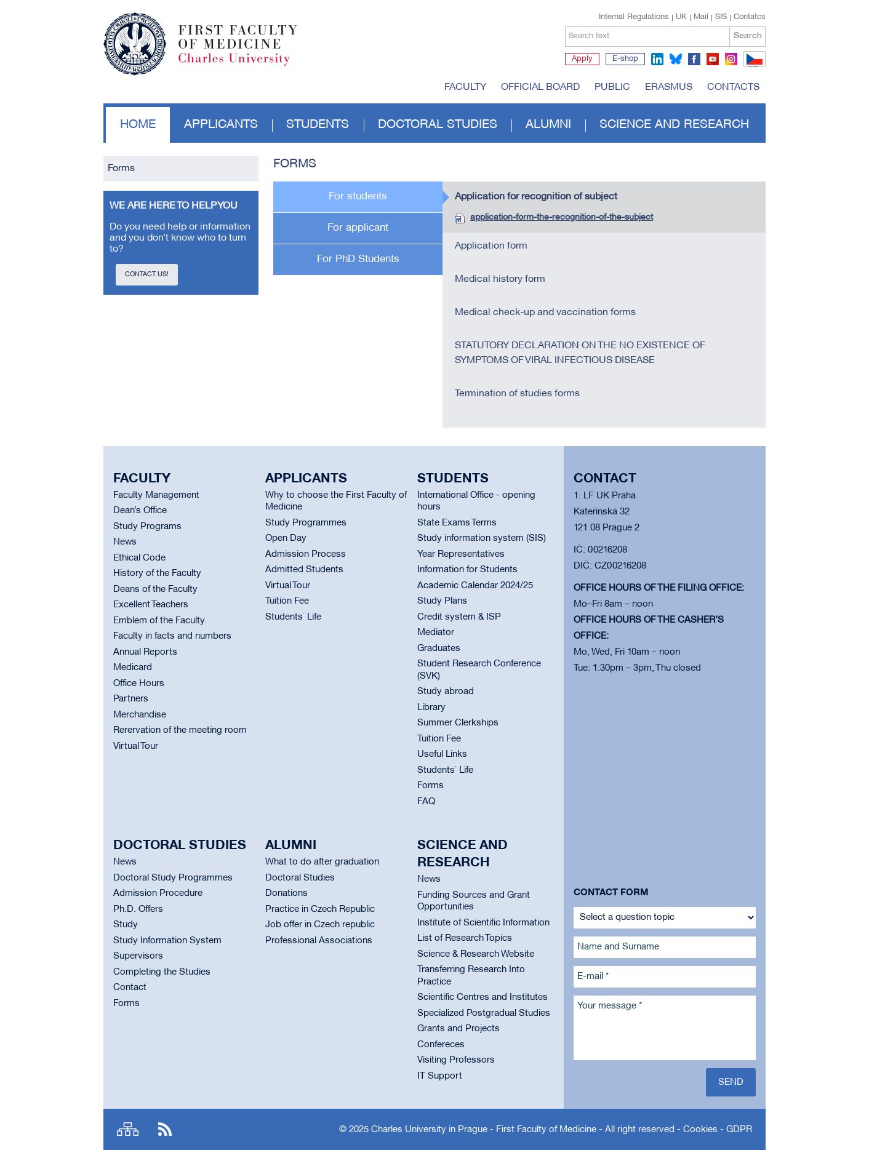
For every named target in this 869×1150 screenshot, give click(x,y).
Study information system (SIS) (481, 538)
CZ (752, 66)
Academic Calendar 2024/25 (475, 585)
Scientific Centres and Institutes (482, 997)
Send (730, 1082)
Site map (127, 1129)
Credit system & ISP (459, 617)
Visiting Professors (456, 1060)
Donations (286, 893)
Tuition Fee (287, 601)
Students (317, 124)
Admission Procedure (157, 893)
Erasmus (668, 87)
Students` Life (293, 617)
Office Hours (138, 683)
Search (748, 36)
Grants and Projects (458, 1028)
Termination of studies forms (517, 393)
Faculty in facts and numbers (172, 636)
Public (612, 87)
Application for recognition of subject (536, 197)
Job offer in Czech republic (320, 924)
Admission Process (305, 554)
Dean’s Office (140, 510)
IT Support (439, 1076)
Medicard (132, 667)
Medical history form (500, 279)
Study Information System (167, 940)
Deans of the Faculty (155, 589)
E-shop (625, 59)
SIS (721, 17)
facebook (694, 59)
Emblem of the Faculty (159, 621)
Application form (491, 246)
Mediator (435, 632)
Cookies (700, 1129)
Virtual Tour (135, 746)
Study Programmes (305, 523)
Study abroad (445, 691)
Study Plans (442, 601)
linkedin (657, 59)
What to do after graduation (322, 862)
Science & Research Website (475, 954)
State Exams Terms (457, 523)
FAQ (426, 801)
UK (681, 17)
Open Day (285, 538)
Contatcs (750, 17)
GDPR (739, 1129)
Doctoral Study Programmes (173, 878)
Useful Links (442, 754)
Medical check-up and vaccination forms (545, 312)
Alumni (548, 124)
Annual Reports (145, 652)
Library (431, 707)
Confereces (441, 1044)
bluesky (676, 59)
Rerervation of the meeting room (180, 730)
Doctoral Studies (300, 878)
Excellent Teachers (150, 605)
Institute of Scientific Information (483, 923)
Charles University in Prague (244, 64)
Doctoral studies (437, 124)
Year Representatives (461, 554)
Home (138, 124)
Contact (129, 987)
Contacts (733, 87)
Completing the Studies (161, 972)
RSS (165, 1129)
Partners (130, 699)
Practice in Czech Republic (320, 909)
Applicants (221, 124)
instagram (731, 59)
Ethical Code (139, 558)
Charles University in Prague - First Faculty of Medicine (483, 1129)
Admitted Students (304, 569)
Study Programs (147, 526)
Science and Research (674, 124)
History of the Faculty (157, 573)
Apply (582, 59)
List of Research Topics (464, 938)
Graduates (438, 648)
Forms (121, 168)
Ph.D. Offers (138, 909)
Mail (701, 17)
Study (125, 924)
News (125, 542)
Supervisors (138, 956)
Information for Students (467, 569)
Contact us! (147, 274)
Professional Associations (318, 940)
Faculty (465, 87)
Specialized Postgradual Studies (483, 1013)
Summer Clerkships (458, 723)
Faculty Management (156, 495)
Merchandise (139, 715)
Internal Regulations (634, 17)
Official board (540, 87)
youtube (713, 59)
